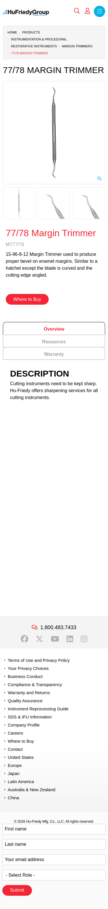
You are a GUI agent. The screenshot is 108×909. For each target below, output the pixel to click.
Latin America (21, 781)
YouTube (55, 639)
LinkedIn (70, 639)
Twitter (39, 639)
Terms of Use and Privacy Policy (39, 660)
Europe (15, 765)
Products (31, 32)
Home (12, 32)
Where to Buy (27, 299)
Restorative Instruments (34, 46)
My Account (88, 11)
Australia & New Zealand (31, 789)
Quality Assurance (25, 700)
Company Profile (24, 724)
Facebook (24, 639)
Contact (15, 749)
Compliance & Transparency (35, 684)
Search (77, 11)
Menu (99, 11)
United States (21, 757)
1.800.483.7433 (58, 627)
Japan (14, 773)
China (13, 797)
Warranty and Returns (29, 692)
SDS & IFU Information (30, 716)
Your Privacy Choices (28, 668)
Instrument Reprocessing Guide (38, 708)
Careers (15, 733)
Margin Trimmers (77, 46)
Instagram (84, 639)
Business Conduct (25, 676)
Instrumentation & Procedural (39, 39)
